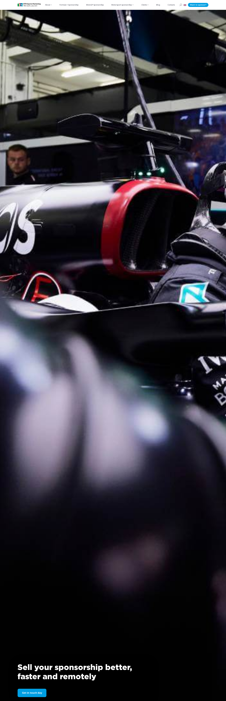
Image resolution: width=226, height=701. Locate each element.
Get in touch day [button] (32, 693)
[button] (185, 5)
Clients (144, 5)
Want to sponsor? (198, 5)
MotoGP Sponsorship (95, 5)
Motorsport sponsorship (122, 5)
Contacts (171, 5)
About (47, 5)
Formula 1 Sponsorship (69, 5)
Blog (158, 5)
